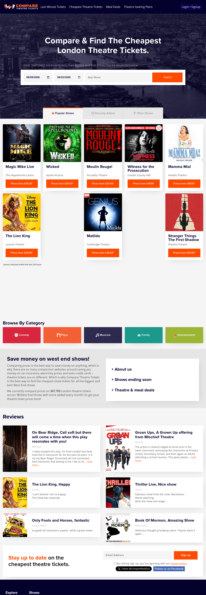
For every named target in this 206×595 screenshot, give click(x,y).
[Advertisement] (103, 290)
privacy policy (179, 563)
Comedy (22, 335)
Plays (62, 335)
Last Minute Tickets (53, 6)
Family (143, 335)
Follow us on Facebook (169, 569)
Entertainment (184, 335)
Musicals (103, 335)
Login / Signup (191, 7)
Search (167, 77)
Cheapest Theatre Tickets (86, 6)
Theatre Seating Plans (138, 6)
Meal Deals (113, 6)
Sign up (185, 555)
